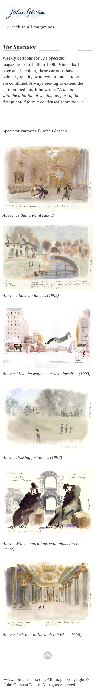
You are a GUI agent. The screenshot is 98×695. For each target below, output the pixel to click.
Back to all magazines (32, 26)
